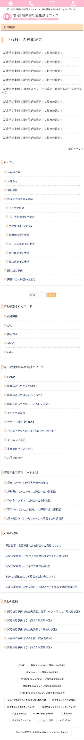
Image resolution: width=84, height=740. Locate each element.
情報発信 (12, 190)
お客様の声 (13, 172)
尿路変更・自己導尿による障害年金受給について (34, 545)
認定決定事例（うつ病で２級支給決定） (29, 566)
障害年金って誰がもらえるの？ (25, 395)
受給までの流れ (16, 412)
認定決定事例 (15, 270)
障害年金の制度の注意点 (21, 279)
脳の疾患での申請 (19, 261)
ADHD (11, 343)
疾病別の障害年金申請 (20, 199)
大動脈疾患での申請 (20, 225)
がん (9, 325)
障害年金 (12, 334)
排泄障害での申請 (19, 234)
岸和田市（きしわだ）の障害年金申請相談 (31, 491)
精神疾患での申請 (19, 252)
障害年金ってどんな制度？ (22, 386)
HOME (11, 377)
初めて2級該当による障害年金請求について (30, 576)
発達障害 (12, 316)
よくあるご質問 (16, 439)
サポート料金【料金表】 (21, 421)
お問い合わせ (15, 457)
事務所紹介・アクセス (20, 448)
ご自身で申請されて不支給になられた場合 (31, 430)
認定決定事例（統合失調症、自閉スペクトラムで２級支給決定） (43, 586)
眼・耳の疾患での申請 (22, 243)
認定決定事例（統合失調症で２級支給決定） (32, 629)
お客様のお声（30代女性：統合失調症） (30, 638)
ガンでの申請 (16, 208)
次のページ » (75, 148)
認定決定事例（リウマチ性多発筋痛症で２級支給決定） (37, 555)
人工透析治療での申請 (22, 217)
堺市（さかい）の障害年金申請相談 (27, 482)
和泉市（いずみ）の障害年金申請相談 (29, 500)
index (10, 352)
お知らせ (12, 181)
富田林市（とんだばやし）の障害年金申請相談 (34, 509)
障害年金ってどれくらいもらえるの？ (29, 403)
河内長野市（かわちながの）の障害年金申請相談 (35, 518)
